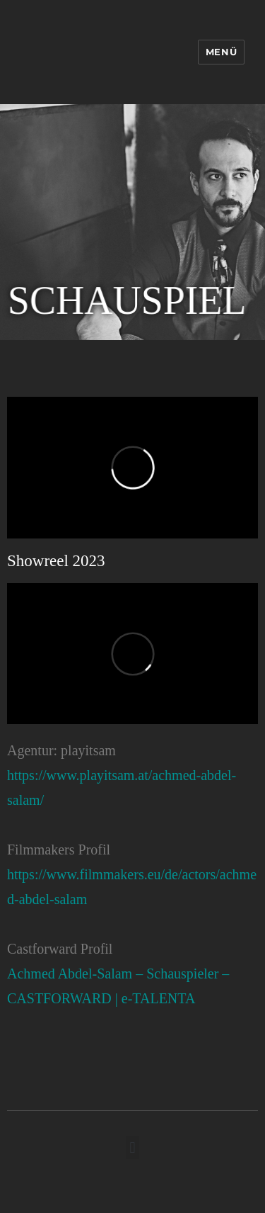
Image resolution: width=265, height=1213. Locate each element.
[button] (132, 1147)
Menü (221, 51)
